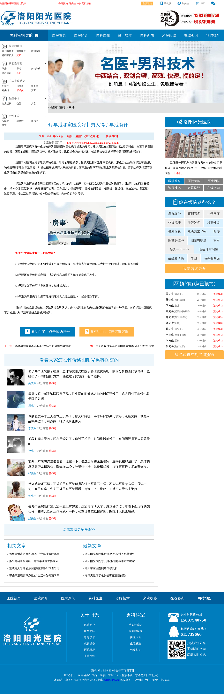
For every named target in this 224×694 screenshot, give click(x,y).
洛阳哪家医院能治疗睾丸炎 (101, 568)
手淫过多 (194, 222)
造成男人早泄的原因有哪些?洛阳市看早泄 (34, 568)
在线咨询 (191, 35)
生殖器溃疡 (176, 258)
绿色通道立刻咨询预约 (194, 354)
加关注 (183, 3)
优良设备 (89, 643)
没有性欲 (213, 222)
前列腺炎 (21, 51)
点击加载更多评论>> (79, 529)
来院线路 (150, 598)
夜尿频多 (194, 213)
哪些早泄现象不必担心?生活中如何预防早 (34, 575)
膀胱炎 (20, 86)
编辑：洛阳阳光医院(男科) (83, 136)
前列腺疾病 (15, 45)
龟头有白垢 (212, 258)
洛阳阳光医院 (111, 679)
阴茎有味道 (198, 240)
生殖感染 (135, 643)
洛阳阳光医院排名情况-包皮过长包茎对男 (110, 554)
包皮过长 (6, 103)
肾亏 (216, 240)
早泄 (19, 68)
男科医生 (103, 35)
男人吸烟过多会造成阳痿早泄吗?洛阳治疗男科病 (125, 346)
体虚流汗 (174, 222)
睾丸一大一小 (179, 249)
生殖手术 (14, 98)
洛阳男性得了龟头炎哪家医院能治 (105, 575)
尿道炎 (20, 90)
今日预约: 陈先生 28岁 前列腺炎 (74, 3)
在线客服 (147, 3)
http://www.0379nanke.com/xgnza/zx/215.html (93, 142)
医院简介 (81, 35)
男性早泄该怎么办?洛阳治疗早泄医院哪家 (34, 554)
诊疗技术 (125, 35)
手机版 (165, 3)
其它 (19, 55)
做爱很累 (174, 231)
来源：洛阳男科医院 (51, 136)
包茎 (19, 103)
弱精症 (20, 121)
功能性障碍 (15, 63)
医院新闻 (194, 181)
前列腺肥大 (8, 55)
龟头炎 (5, 90)
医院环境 (89, 649)
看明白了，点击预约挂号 (47, 331)
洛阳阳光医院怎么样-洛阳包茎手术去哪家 (110, 561)
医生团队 (214, 181)
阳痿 (4, 68)
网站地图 (205, 598)
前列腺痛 (36, 51)
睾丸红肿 (174, 213)
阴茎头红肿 (176, 240)
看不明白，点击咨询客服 (107, 331)
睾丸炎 (34, 86)
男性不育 (14, 115)
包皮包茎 (135, 649)
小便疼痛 (213, 213)
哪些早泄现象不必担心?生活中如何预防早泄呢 (43, 346)
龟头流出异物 (197, 231)
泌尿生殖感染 (17, 80)
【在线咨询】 (111, 136)
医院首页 (59, 35)
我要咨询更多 (194, 268)
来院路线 (169, 35)
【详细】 (178, 173)
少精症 (5, 121)
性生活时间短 (208, 249)
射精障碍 (36, 68)
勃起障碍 (6, 72)
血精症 (34, 121)
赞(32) (52, 383)
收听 (200, 3)
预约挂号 (213, 35)
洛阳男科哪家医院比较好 (13, 3)
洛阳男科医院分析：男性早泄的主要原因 (33, 561)
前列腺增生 (8, 51)
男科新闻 (147, 35)
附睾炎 (5, 86)
